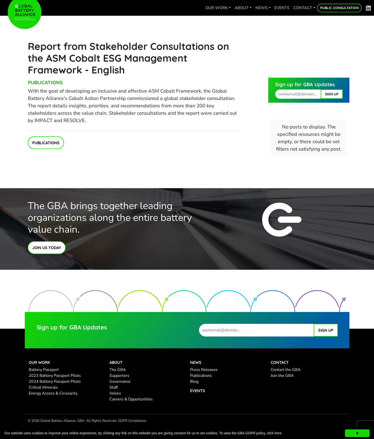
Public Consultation (339, 8)
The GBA (117, 369)
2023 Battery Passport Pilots (55, 375)
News (261, 8)
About (242, 8)
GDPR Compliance (132, 420)
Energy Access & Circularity (53, 393)
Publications (45, 82)
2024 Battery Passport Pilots (55, 381)
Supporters (119, 375)
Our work (217, 8)
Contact (302, 8)
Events (281, 8)
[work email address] (298, 94)
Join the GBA (282, 375)
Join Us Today (46, 247)
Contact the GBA (286, 369)
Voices (115, 393)
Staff (113, 387)
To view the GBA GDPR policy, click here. (251, 433)
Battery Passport (44, 369)
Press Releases (204, 369)
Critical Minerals (43, 387)
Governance (120, 381)
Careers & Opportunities (131, 399)
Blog (194, 381)
